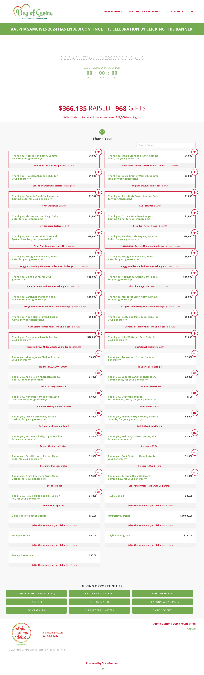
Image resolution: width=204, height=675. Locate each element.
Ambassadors (113, 11)
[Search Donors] (166, 145)
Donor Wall (175, 11)
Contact (191, 628)
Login (102, 668)
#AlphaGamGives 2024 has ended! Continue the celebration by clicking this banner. (102, 29)
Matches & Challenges (144, 11)
